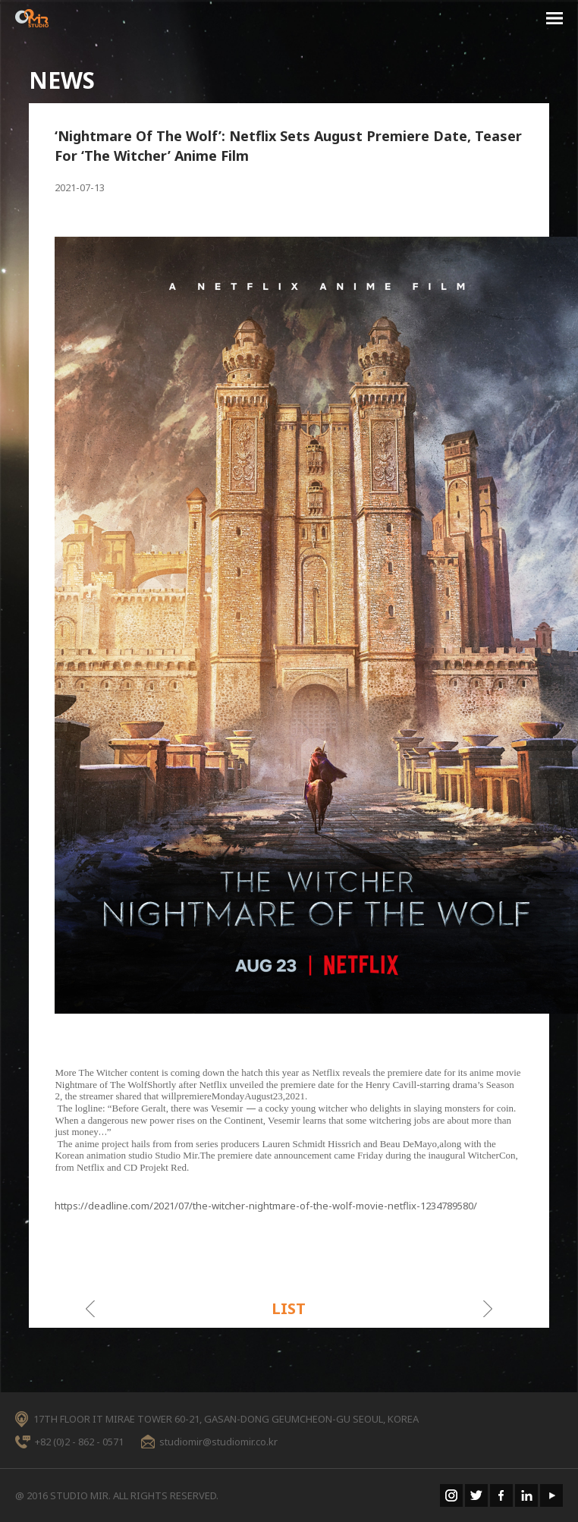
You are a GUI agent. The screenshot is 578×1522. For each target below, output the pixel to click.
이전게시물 (90, 1309)
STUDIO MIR (32, 18)
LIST (289, 1308)
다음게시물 (488, 1309)
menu (554, 20)
